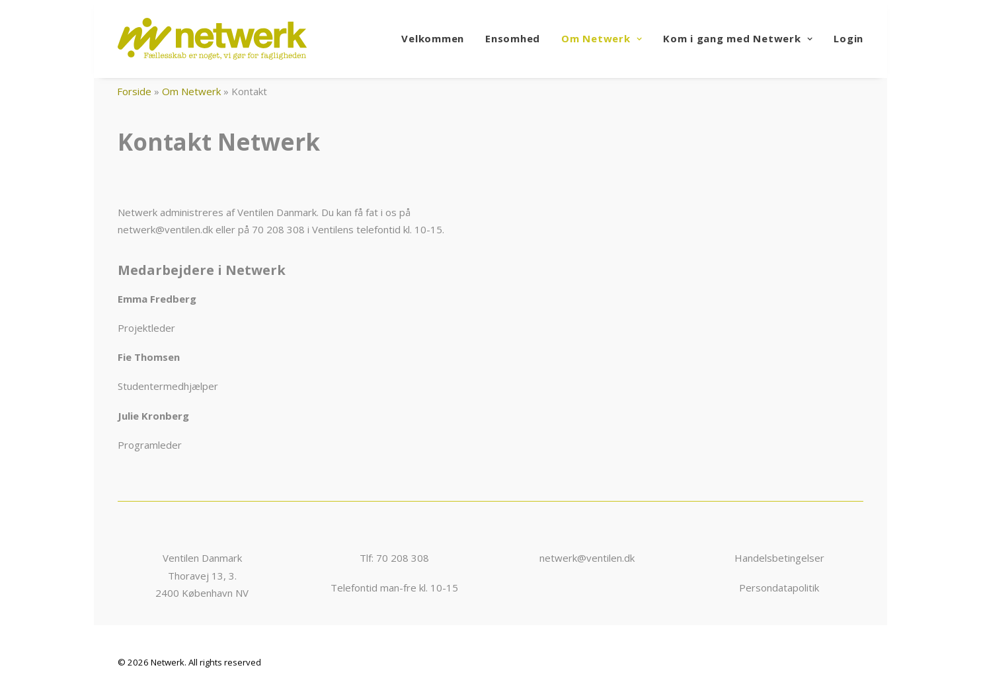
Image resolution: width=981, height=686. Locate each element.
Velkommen (432, 38)
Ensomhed (512, 38)
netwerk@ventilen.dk (587, 557)
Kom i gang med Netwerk (737, 38)
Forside (134, 91)
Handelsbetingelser (779, 557)
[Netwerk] (212, 38)
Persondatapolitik (779, 587)
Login (848, 38)
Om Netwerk (601, 38)
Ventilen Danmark (202, 557)
